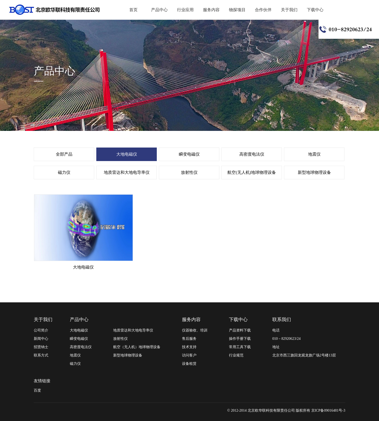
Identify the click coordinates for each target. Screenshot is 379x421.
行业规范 (236, 355)
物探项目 (237, 10)
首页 (133, 10)
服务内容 (211, 10)
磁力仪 (64, 172)
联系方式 (41, 355)
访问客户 (189, 355)
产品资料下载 (240, 330)
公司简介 (41, 330)
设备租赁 (189, 364)
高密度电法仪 (251, 154)
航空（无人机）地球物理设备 (136, 347)
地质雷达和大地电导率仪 (127, 172)
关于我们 (289, 10)
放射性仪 (189, 172)
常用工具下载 (240, 347)
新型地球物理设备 (314, 172)
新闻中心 (41, 339)
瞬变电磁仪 (189, 154)
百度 (37, 390)
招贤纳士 (41, 347)
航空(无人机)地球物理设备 (251, 172)
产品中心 (159, 10)
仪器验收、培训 (194, 330)
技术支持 (189, 347)
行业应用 (185, 10)
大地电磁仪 (126, 154)
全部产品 (64, 154)
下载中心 (315, 10)
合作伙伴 (263, 10)
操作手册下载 (240, 339)
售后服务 (189, 339)
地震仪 (314, 154)
